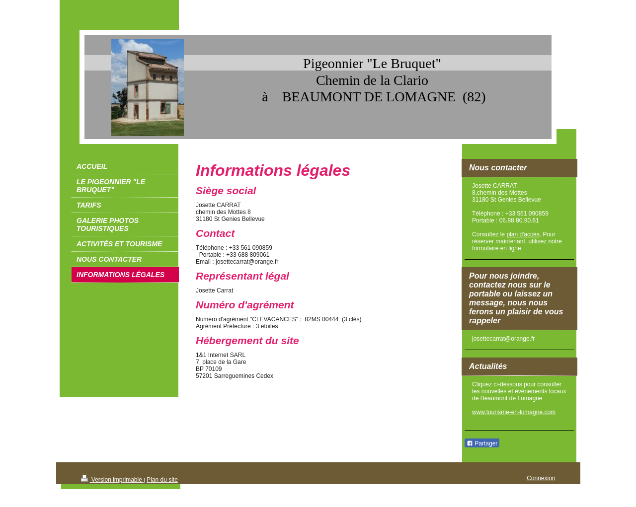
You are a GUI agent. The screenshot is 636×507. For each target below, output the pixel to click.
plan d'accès (522, 234)
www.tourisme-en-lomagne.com (514, 412)
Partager (482, 443)
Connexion (541, 478)
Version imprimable (112, 479)
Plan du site (162, 479)
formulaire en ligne (496, 248)
